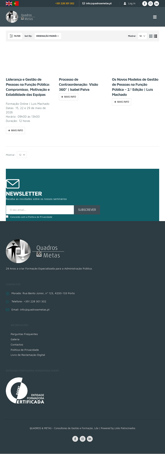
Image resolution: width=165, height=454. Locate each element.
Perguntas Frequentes (24, 334)
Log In (129, 3)
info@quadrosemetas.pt (99, 3)
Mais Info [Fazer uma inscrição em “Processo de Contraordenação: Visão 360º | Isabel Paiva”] (70, 96)
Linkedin (90, 439)
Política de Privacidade (40, 216)
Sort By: (28, 36)
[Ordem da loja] (48, 35)
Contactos (17, 344)
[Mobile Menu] (155, 17)
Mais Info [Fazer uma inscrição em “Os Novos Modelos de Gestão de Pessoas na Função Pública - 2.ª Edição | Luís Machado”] (123, 101)
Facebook (75, 439)
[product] (29, 60)
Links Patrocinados (124, 428)
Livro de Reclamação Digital (28, 355)
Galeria (15, 339)
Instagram (83, 439)
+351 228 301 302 (64, 3)
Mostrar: (132, 36)
